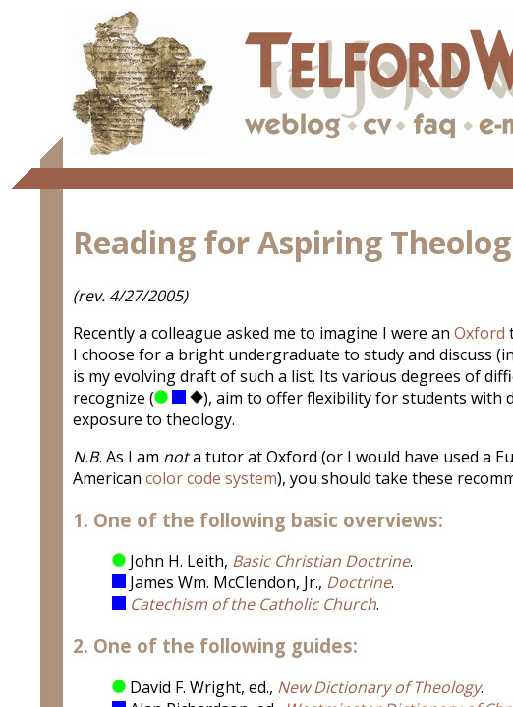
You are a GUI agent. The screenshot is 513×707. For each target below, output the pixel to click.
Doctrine (358, 582)
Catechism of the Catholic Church (253, 604)
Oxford (479, 333)
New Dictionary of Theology (379, 687)
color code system (211, 478)
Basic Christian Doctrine (321, 560)
